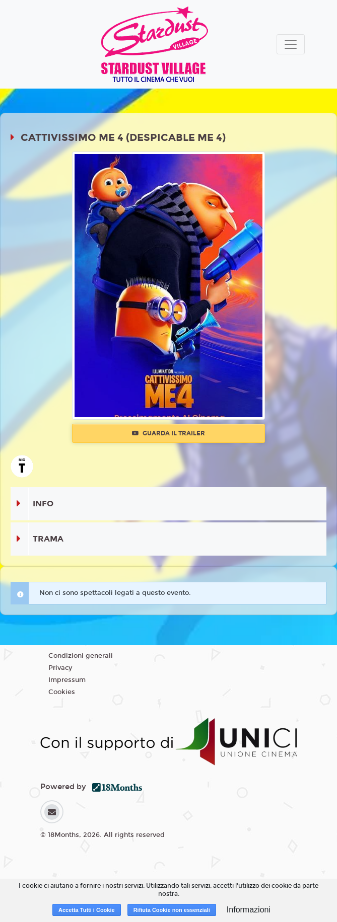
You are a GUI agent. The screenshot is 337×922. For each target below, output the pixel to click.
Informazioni (249, 909)
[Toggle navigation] (291, 44)
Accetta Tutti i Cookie (86, 910)
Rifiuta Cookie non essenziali (171, 910)
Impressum (67, 680)
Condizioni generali (80, 656)
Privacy (60, 668)
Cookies (61, 692)
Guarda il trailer (168, 433)
